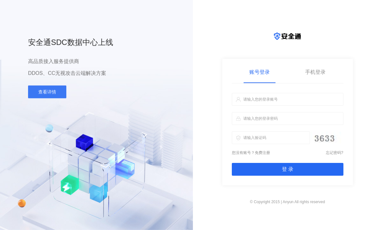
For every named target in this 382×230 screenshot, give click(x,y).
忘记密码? (334, 152)
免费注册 (262, 152)
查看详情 (47, 93)
